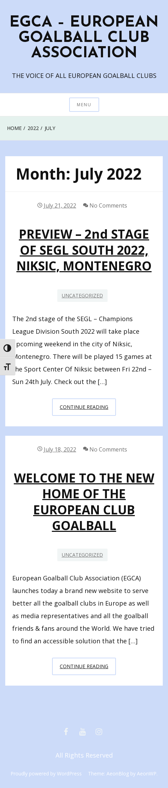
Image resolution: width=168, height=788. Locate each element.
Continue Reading (88, 409)
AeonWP (146, 773)
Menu (84, 105)
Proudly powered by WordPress (46, 773)
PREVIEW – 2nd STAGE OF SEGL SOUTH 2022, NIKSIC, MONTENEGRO (84, 250)
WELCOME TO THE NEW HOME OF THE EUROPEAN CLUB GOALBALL (84, 502)
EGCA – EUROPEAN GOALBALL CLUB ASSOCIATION (84, 38)
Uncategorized (82, 295)
